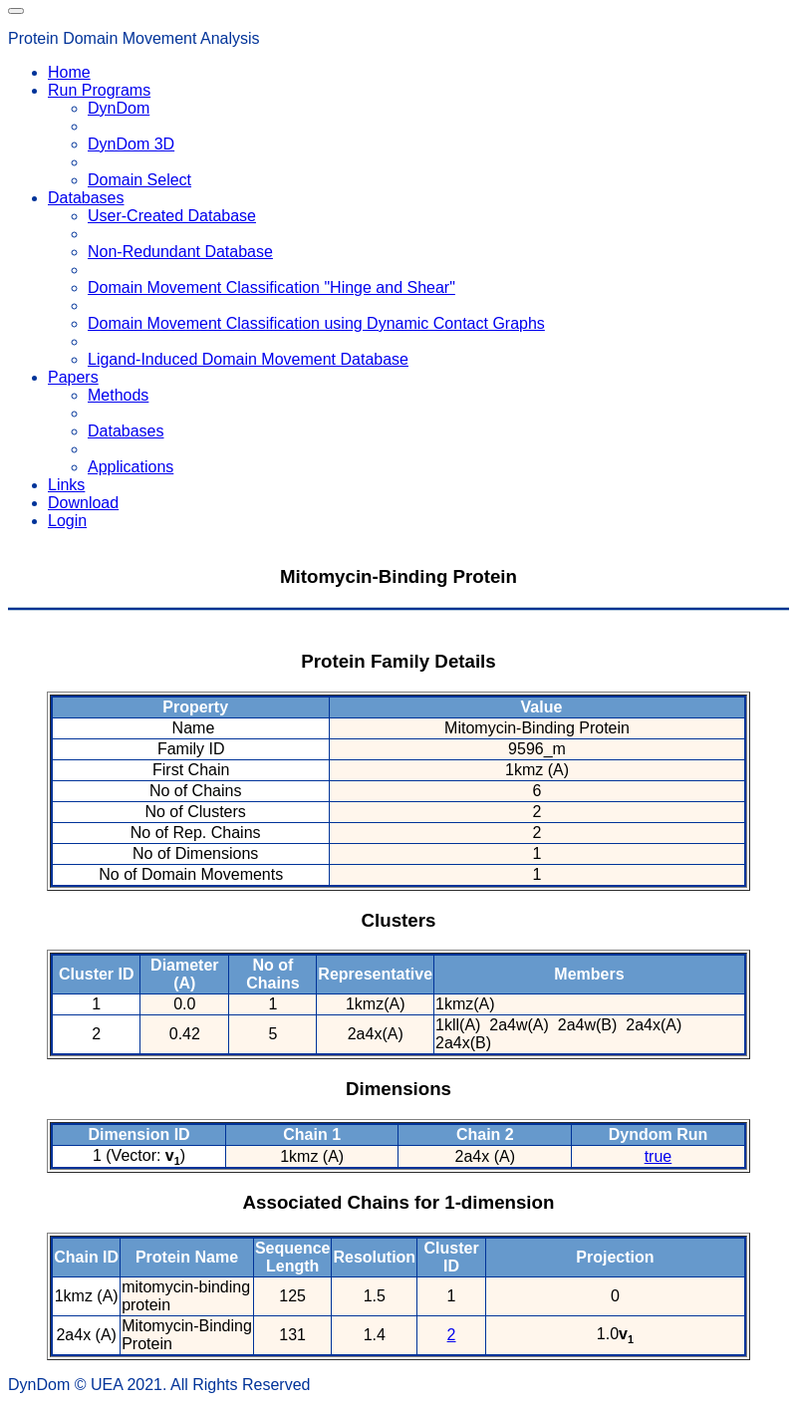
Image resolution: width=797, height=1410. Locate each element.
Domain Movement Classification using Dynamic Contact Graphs (316, 323)
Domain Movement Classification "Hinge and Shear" (271, 287)
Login (67, 520)
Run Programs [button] (99, 90)
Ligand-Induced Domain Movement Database (248, 359)
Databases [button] (86, 197)
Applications (130, 466)
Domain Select (139, 179)
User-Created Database (172, 215)
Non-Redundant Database (180, 251)
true (658, 1156)
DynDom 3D (131, 144)
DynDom (118, 108)
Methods (118, 395)
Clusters (399, 920)
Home (69, 72)
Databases (126, 431)
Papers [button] (73, 377)
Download (83, 502)
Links (66, 484)
